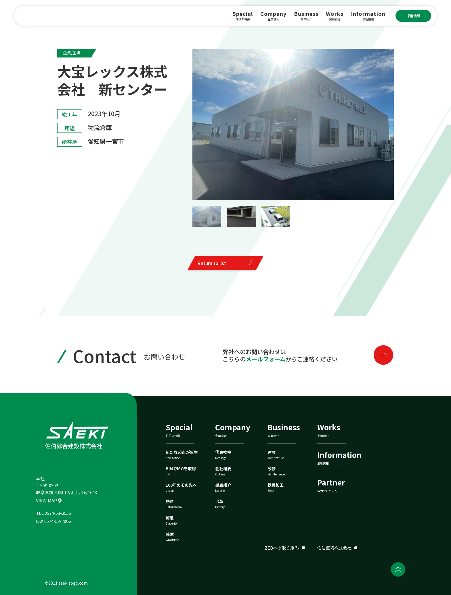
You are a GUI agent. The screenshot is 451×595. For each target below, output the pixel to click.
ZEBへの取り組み (282, 548)
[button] (206, 216)
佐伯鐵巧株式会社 (334, 548)
